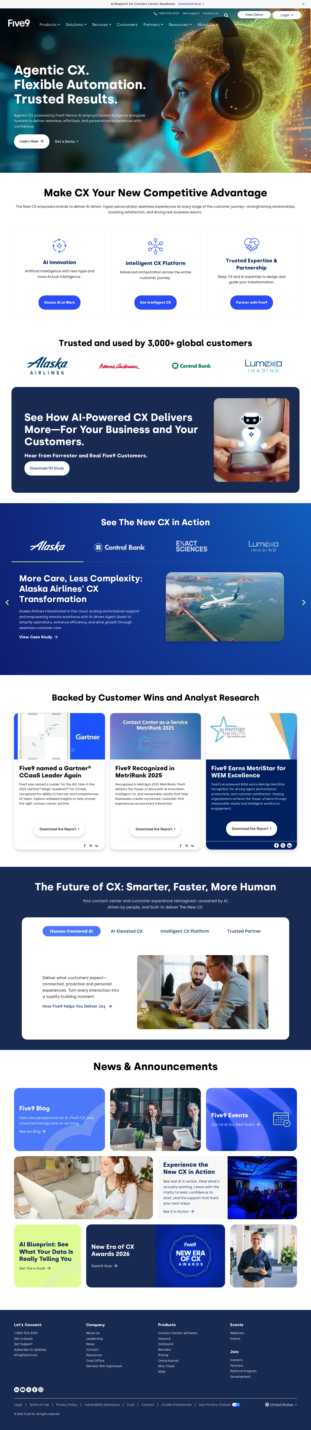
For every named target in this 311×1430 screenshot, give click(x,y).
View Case (38, 637)
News (90, 1344)
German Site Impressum (104, 1366)
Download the (59, 829)
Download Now (191, 4)
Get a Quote (23, 1339)
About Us (93, 1333)
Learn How (29, 141)
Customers (127, 24)
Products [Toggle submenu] (48, 24)
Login (285, 15)
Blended (164, 1350)
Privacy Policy (66, 1405)
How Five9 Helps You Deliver (75, 1006)
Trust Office (95, 1361)
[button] (303, 4)
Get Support (191, 13)
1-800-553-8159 (168, 13)
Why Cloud (166, 1366)
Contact (92, 1350)
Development (240, 1377)
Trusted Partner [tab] (244, 931)
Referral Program (243, 1371)
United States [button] (282, 1405)
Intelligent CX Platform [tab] (184, 931)
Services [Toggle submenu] (100, 24)
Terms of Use (39, 1405)
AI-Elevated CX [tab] (127, 931)
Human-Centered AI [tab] (71, 931)
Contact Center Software (177, 1333)
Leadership (94, 1339)
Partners (236, 1366)
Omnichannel (168, 1361)
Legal (18, 1405)
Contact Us (210, 13)
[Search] (226, 15)
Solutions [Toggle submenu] (74, 24)
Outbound (165, 1344)
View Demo (254, 15)
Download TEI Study (47, 468)
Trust (130, 1405)
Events (235, 1339)
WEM (161, 1372)
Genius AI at (59, 302)
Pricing (163, 1355)
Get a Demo (65, 142)
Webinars (237, 1333)
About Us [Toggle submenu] (206, 24)
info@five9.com (25, 1355)
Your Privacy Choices (215, 1405)
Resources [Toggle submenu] (178, 24)
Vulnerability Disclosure (102, 1405)
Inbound (164, 1339)
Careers (236, 1360)
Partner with (251, 302)
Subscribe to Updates (30, 1350)
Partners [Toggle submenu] (151, 24)
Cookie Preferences (176, 1405)
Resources (94, 1355)
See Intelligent (155, 302)
